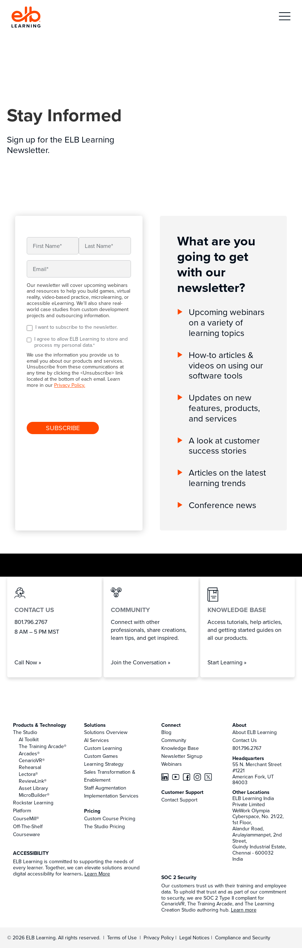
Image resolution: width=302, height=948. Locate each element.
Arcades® (29, 753)
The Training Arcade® (42, 746)
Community (173, 740)
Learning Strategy (103, 764)
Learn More (97, 873)
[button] (284, 17)
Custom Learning (103, 748)
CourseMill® (26, 818)
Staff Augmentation (105, 787)
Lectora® (28, 774)
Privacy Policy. (69, 385)
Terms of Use (121, 937)
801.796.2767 (246, 748)
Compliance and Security (242, 937)
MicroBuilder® (34, 795)
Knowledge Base (180, 748)
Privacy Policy (159, 937)
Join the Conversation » (140, 662)
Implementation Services (111, 795)
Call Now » (27, 662)
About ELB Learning (254, 732)
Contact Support (179, 799)
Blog (166, 732)
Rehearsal (30, 767)
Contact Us (244, 740)
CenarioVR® (32, 760)
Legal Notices (195, 937)
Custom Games (101, 756)
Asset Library (33, 788)
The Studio (25, 732)
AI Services (96, 740)
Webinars (171, 764)
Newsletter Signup (181, 756)
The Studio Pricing (104, 826)
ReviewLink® (33, 781)
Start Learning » (226, 662)
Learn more (244, 909)
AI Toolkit (29, 739)
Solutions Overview (105, 732)
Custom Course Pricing (109, 818)
